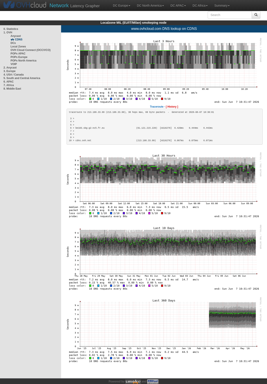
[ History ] (172, 106)
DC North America (150, 5)
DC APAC (178, 5)
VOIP (14, 64)
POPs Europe (19, 57)
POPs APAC (18, 53)
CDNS (18, 39)
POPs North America (23, 60)
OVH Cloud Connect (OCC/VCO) (31, 50)
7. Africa (9, 85)
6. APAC (9, 81)
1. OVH (8, 32)
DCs (13, 43)
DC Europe (121, 5)
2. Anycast (10, 67)
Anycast (16, 36)
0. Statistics (11, 29)
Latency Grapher (74, 5)
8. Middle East (12, 88)
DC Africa (200, 5)
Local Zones (18, 46)
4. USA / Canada (14, 74)
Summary (222, 5)
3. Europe (10, 71)
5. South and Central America (22, 78)
